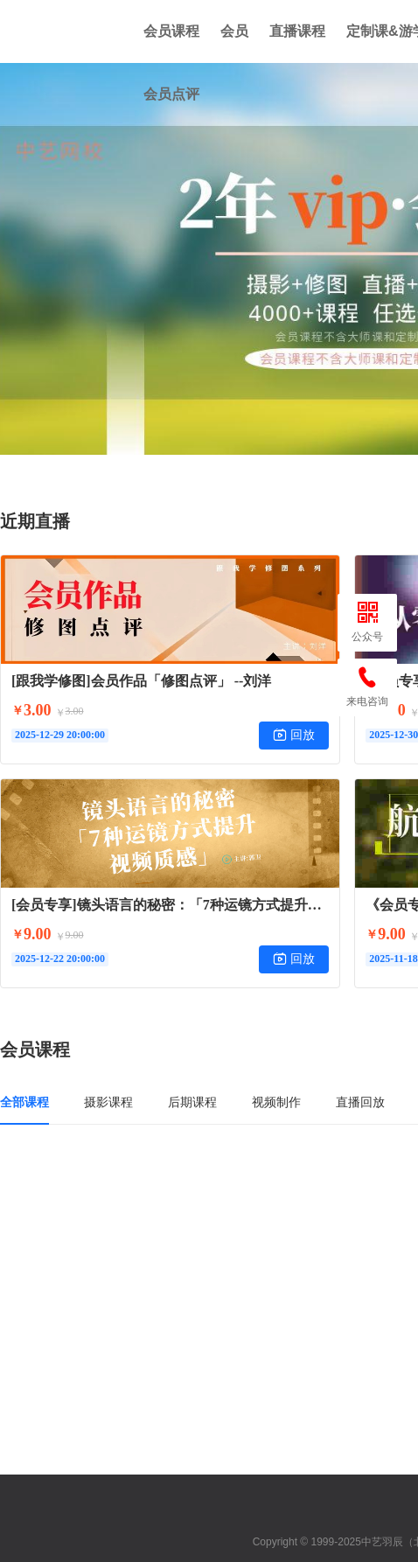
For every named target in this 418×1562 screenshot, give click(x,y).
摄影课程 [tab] (108, 1102)
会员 (234, 31)
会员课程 (171, 31)
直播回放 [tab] (360, 1102)
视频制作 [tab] (276, 1102)
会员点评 (171, 94)
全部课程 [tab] (24, 1102)
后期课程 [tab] (192, 1102)
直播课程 (297, 31)
